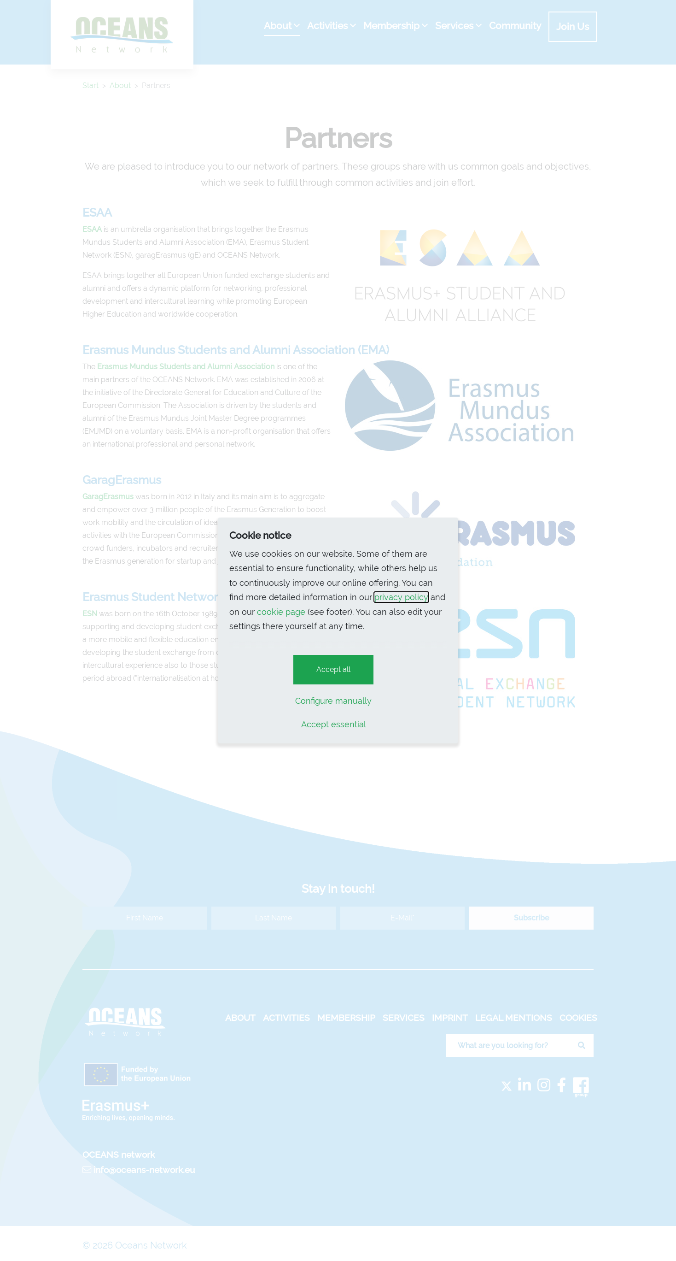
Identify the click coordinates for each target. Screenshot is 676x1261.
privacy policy (401, 597)
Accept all (333, 669)
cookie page (281, 612)
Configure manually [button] (333, 701)
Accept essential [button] (333, 724)
